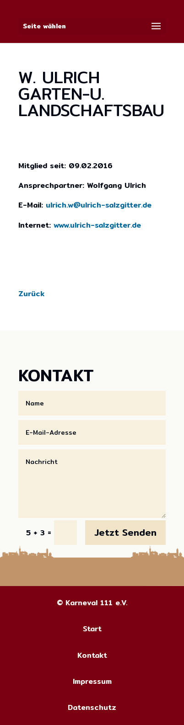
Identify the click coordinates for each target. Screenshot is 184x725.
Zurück (31, 293)
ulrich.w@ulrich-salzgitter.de (99, 205)
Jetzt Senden (125, 532)
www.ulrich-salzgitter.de (97, 225)
